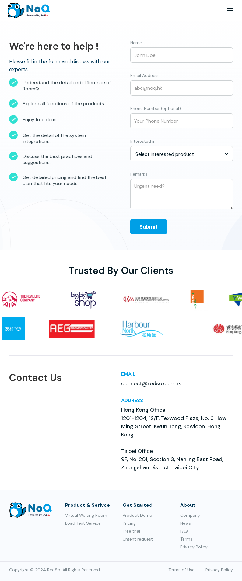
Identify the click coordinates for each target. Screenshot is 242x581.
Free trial (131, 531)
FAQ (184, 531)
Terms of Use (181, 570)
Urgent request (138, 539)
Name (136, 42)
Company (190, 515)
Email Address (144, 75)
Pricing (129, 523)
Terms (186, 539)
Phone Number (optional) (155, 108)
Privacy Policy (194, 547)
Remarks (138, 174)
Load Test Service (83, 523)
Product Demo (137, 515)
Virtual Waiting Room (86, 515)
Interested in (143, 141)
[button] (230, 11)
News (185, 523)
